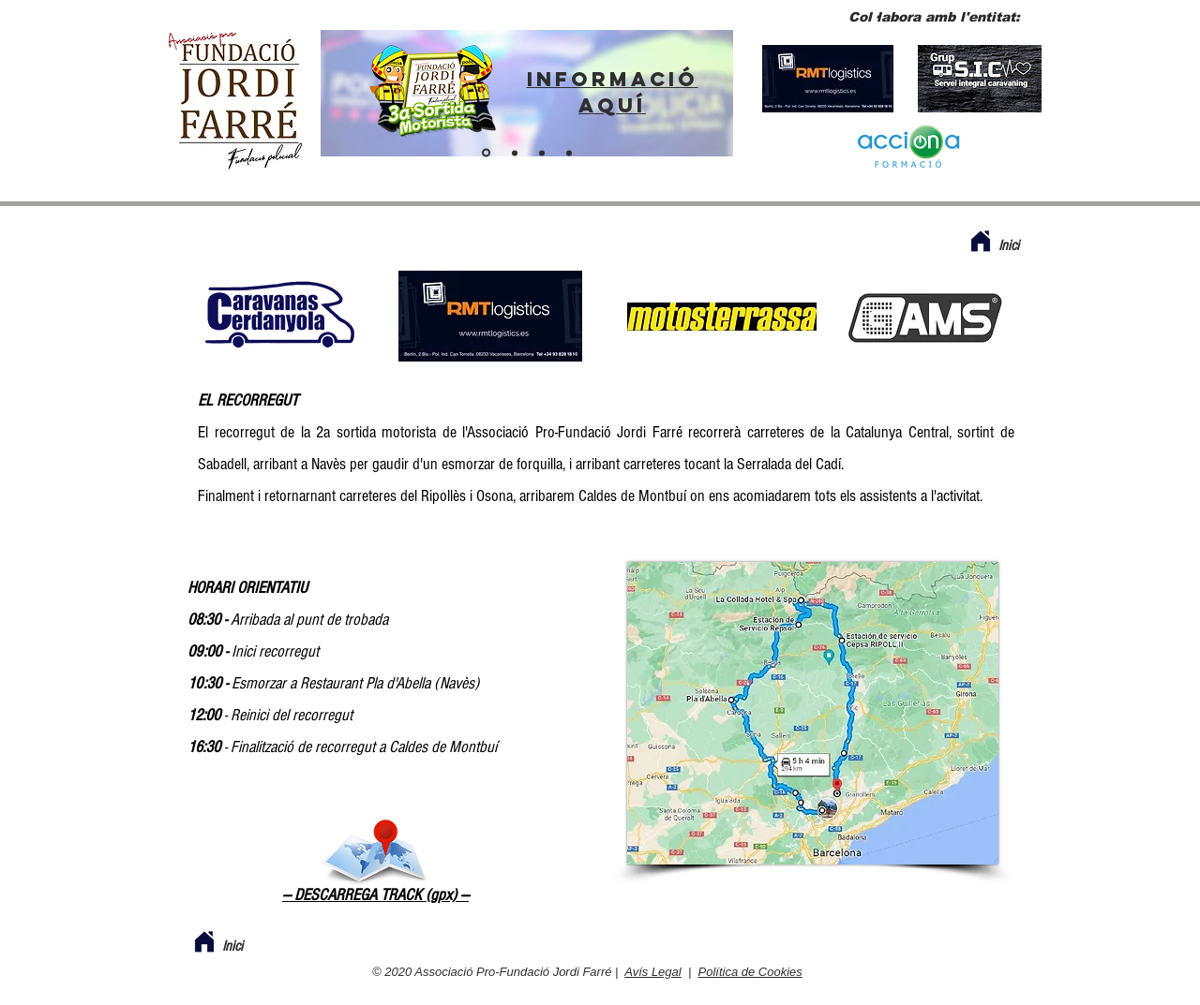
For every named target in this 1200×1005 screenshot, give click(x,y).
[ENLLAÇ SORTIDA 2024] (486, 153)
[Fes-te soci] (542, 152)
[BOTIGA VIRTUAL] (569, 152)
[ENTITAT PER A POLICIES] (515, 152)
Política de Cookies (750, 972)
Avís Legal (652, 972)
